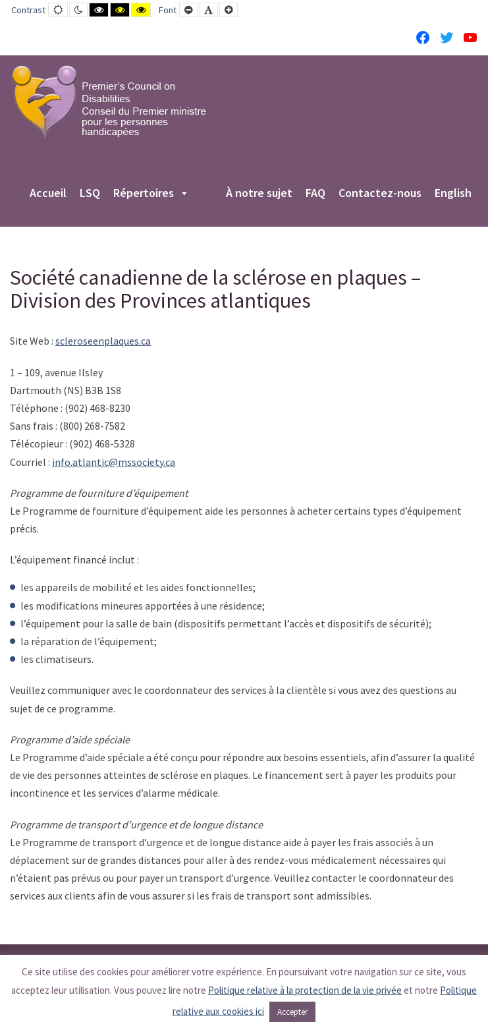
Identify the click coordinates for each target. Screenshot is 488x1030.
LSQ (90, 193)
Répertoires (151, 193)
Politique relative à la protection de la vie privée (305, 990)
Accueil (48, 193)
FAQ (315, 193)
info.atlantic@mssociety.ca (113, 462)
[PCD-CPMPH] (108, 101)
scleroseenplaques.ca (103, 340)
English (453, 193)
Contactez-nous (380, 193)
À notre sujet (259, 193)
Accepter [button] (292, 1011)
